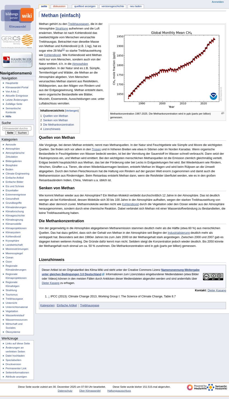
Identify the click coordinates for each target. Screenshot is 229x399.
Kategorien (47, 305)
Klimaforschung (15, 211)
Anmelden (218, 1)
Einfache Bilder (14, 181)
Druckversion (13, 364)
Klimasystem (13, 232)
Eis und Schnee (15, 186)
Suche (6, 123)
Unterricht (11, 302)
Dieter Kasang (50, 283)
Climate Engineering (17, 173)
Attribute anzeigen (16, 376)
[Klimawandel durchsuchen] (17, 128)
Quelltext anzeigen (84, 6)
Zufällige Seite (14, 104)
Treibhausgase (89, 305)
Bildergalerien (14, 161)
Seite (44, 6)
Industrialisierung (179, 232)
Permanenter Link (16, 368)
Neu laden (135, 6)
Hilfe (8, 116)
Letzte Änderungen (17, 99)
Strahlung (62, 28)
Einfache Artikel (67, 305)
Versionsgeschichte (113, 6)
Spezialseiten (13, 360)
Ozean (9, 257)
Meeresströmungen (17, 249)
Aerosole (11, 144)
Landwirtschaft (14, 244)
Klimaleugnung (14, 219)
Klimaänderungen (16, 207)
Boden (9, 169)
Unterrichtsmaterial (17, 307)
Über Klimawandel (90, 390)
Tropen (96, 149)
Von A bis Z (12, 91)
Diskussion (59, 6)
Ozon (9, 261)
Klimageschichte (15, 215)
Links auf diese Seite (18, 343)
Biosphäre (12, 165)
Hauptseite (12, 83)
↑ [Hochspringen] (49, 296)
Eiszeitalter (12, 190)
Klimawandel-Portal (17, 87)
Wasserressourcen (16, 319)
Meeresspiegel (14, 253)
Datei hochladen (15, 355)
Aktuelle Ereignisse (17, 95)
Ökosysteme (13, 332)
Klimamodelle (13, 223)
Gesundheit (12, 198)
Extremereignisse (16, 194)
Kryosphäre (12, 240)
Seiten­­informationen (17, 372)
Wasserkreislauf (15, 315)
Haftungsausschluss (119, 390)
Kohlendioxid (52, 55)
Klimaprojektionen (16, 228)
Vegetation (12, 311)
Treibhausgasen (78, 24)
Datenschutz (65, 390)
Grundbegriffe (14, 202)
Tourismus (12, 294)
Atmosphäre (80, 63)
